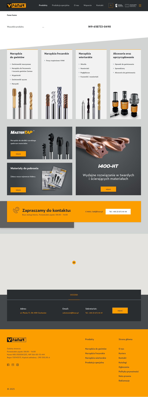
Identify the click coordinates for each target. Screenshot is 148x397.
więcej (119, 311)
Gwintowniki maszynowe (21, 64)
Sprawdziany (120, 68)
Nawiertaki (85, 68)
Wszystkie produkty (16, 26)
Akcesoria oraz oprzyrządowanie (124, 55)
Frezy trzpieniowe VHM (55, 64)
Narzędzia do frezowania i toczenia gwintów (22, 70)
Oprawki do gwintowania (124, 64)
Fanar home (12, 15)
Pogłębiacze (85, 72)
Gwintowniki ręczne (19, 80)
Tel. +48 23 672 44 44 (118, 212)
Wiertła (84, 64)
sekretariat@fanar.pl (71, 313)
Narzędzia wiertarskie (86, 55)
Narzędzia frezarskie (50, 55)
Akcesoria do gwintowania (125, 72)
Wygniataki (16, 75)
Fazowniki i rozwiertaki (90, 77)
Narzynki (15, 84)
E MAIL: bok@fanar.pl (94, 212)
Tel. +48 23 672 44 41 (94, 313)
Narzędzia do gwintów (17, 55)
